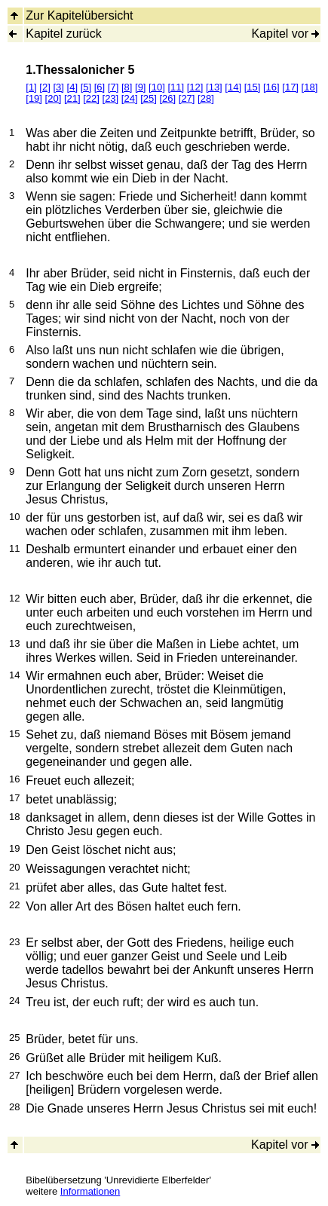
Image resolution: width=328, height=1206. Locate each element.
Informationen (90, 1191)
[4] (72, 87)
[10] (157, 87)
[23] (111, 98)
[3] (58, 87)
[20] (53, 98)
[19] (34, 98)
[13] (214, 87)
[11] (175, 87)
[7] (113, 87)
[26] (167, 98)
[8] (126, 87)
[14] (233, 87)
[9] (140, 87)
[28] (206, 98)
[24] (129, 98)
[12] (195, 87)
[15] (252, 87)
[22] (91, 98)
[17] (290, 87)
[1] (31, 87)
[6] (99, 87)
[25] (148, 98)
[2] (44, 87)
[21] (72, 98)
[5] (86, 87)
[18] (310, 87)
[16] (271, 87)
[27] (187, 98)
